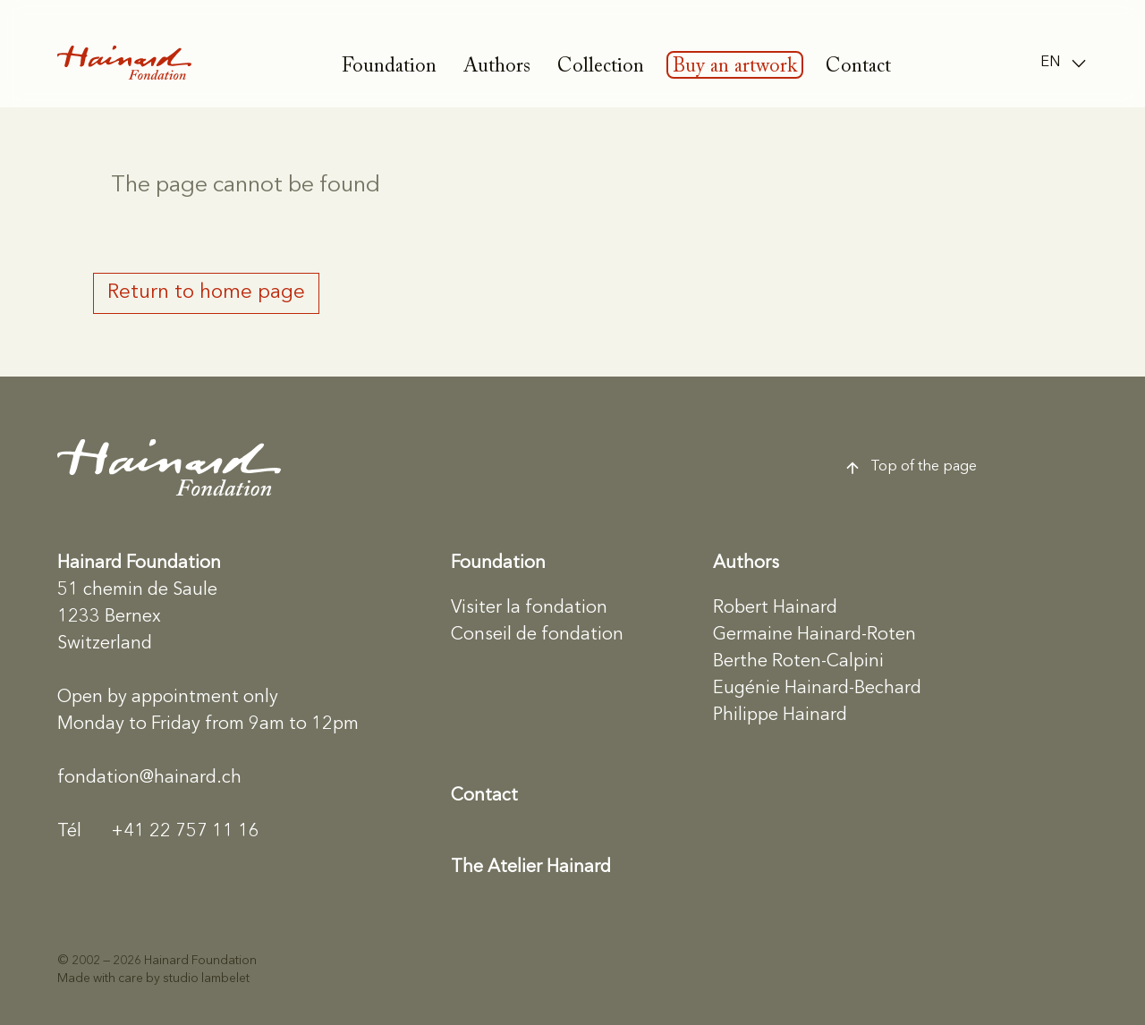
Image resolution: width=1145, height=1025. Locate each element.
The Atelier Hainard (531, 868)
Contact (858, 67)
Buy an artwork (735, 67)
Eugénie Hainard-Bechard (817, 689)
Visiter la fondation (529, 608)
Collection (600, 67)
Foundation (389, 67)
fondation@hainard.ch (149, 778)
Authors (496, 67)
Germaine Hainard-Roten (814, 635)
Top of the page (910, 468)
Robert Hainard (775, 608)
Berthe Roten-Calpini (798, 662)
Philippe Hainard (780, 715)
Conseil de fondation (537, 635)
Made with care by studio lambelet (153, 979)
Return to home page (206, 292)
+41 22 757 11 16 (158, 832)
